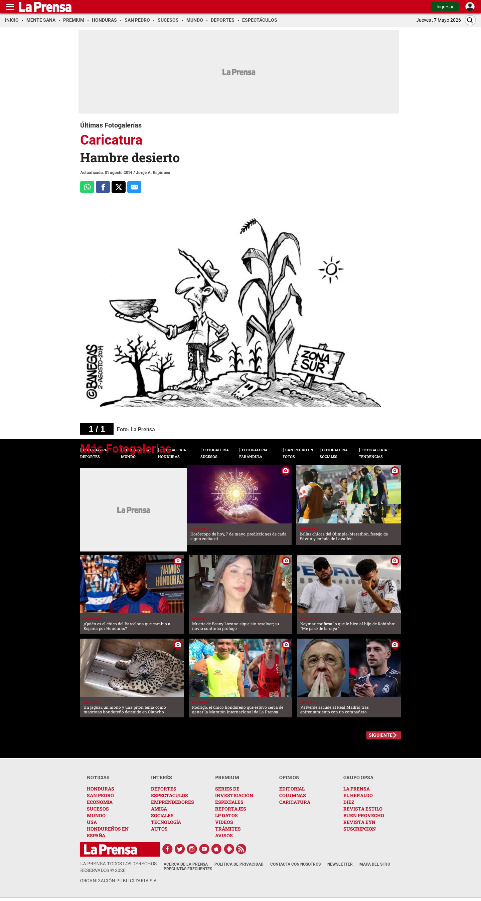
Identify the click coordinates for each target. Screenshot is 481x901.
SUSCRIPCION (359, 829)
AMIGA (159, 809)
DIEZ (348, 802)
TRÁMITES (228, 829)
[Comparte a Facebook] (103, 187)
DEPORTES (163, 788)
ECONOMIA (100, 802)
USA (92, 822)
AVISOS (224, 835)
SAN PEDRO (100, 795)
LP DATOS (226, 815)
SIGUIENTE (380, 735)
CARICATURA (294, 802)
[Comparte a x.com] (119, 187)
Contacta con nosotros (295, 864)
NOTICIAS (98, 777)
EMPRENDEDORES (172, 802)
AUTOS (159, 829)
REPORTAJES (230, 809)
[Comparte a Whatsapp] (87, 187)
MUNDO (96, 815)
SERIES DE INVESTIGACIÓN (234, 792)
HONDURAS (100, 788)
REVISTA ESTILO (362, 809)
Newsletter (340, 864)
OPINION (289, 777)
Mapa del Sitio (374, 864)
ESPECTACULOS (169, 795)
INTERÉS (161, 777)
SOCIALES (162, 815)
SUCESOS (98, 809)
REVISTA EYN (359, 822)
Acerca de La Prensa (186, 864)
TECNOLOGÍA (166, 822)
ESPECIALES (229, 802)
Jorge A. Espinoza (153, 172)
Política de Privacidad (239, 864)
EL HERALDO (358, 795)
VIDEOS (224, 822)
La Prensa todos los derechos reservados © (118, 866)
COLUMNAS (292, 795)
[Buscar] (470, 20)
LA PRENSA (356, 788)
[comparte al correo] (134, 187)
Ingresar (445, 6)
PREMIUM (227, 777)
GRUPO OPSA (358, 777)
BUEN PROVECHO (363, 815)
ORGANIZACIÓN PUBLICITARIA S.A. (119, 880)
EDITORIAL (292, 788)
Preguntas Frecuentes (188, 869)
